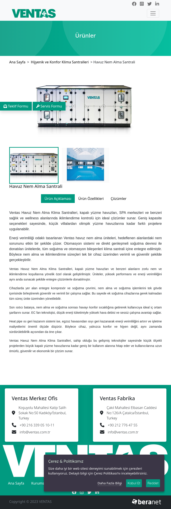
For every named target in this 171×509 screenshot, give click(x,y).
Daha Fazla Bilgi (110, 484)
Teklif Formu (16, 106)
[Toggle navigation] (153, 13)
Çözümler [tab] (118, 198)
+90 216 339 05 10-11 (37, 425)
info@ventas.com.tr (35, 432)
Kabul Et (134, 484)
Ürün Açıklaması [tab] (58, 198)
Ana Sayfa (17, 62)
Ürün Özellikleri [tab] (91, 198)
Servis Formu (49, 106)
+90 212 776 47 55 (122, 425)
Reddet (153, 484)
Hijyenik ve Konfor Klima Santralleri (60, 62)
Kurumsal (39, 483)
